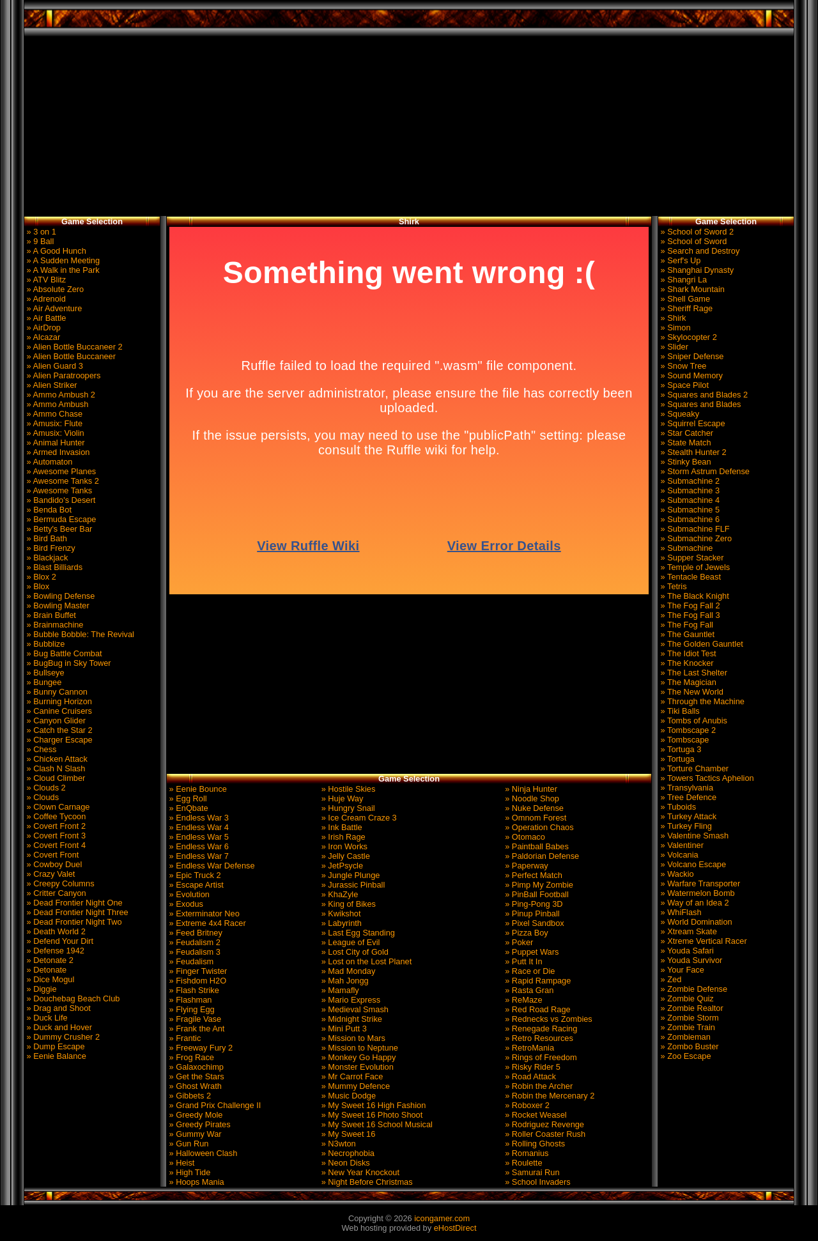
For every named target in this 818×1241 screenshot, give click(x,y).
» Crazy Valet (49, 874)
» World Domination (695, 922)
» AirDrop (42, 327)
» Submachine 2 (689, 481)
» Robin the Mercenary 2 (549, 1095)
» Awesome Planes (60, 471)
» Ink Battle (340, 827)
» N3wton (337, 1143)
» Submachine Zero (695, 538)
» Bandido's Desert (59, 500)
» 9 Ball (39, 241)
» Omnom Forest (535, 817)
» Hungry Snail (347, 808)
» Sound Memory (690, 375)
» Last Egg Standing (357, 932)
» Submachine (685, 548)
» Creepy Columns (59, 883)
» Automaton (48, 461)
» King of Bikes (347, 904)
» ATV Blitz (45, 279)
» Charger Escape (58, 739)
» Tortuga (676, 759)
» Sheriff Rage (685, 308)
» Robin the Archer (538, 1086)
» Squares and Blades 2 (703, 394)
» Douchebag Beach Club (72, 998)
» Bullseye (44, 672)
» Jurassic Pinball (352, 885)
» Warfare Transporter (699, 883)
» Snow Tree (682, 366)
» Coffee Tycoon (55, 816)
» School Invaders (537, 1182)
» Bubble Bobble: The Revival (79, 634)
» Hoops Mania (195, 1182)
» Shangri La (682, 279)
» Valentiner (681, 845)
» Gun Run (187, 1143)
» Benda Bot (48, 509)
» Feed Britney (194, 932)
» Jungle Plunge (349, 875)
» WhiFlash (680, 912)
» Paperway (525, 865)
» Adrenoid (45, 299)
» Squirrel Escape (691, 423)
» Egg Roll (187, 798)
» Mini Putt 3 (343, 1028)
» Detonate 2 (48, 960)
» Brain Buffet (50, 615)
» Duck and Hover (58, 1027)
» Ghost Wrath (194, 1086)
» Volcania (678, 854)
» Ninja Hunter (530, 789)
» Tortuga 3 (679, 749)
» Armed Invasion (56, 452)
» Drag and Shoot (57, 1008)
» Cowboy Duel (53, 864)
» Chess (40, 749)
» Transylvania (685, 787)
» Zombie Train (686, 1027)
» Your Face (681, 970)
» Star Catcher (685, 433)
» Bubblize (44, 644)
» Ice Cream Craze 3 (358, 817)
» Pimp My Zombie (538, 885)
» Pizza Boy (525, 932)
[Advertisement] (409, 126)
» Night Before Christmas (366, 1182)
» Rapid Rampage (537, 980)
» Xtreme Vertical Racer (702, 941)
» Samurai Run (531, 1172)
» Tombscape (683, 739)
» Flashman (189, 1000)
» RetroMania (528, 1047)
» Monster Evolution (356, 1067)
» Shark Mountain (691, 289)
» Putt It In (523, 961)
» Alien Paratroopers (62, 375)
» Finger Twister (197, 971)
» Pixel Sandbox (533, 923)
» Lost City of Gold (354, 952)
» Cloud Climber (54, 778)
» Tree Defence (687, 797)
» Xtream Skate (687, 931)
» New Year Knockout (359, 1172)
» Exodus (185, 904)
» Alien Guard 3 (53, 366)
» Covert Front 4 (55, 845)
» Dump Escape (54, 1046)
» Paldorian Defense (541, 856)
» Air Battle (45, 318)
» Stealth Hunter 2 (692, 452)
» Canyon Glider (55, 720)
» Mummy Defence (354, 1086)
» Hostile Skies (347, 789)
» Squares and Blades (699, 404)
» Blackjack (46, 557)
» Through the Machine (701, 701)
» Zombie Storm (688, 1017)
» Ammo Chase (53, 414)
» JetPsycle (341, 865)
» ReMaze (523, 1000)
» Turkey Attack (687, 816)
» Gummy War (194, 1134)
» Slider (673, 346)
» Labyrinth (340, 923)
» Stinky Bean (684, 461)
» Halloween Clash (202, 1153)
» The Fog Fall (685, 624)
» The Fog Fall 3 (689, 615)
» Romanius (526, 1153)
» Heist (180, 1163)
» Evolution (188, 894)
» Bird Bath (45, 538)
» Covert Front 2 (55, 826)
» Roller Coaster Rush (544, 1134)
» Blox (36, 586)
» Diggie (40, 989)
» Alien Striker (50, 385)
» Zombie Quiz (686, 998)
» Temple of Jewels (694, 567)
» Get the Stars (195, 1076)
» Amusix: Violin (54, 433)
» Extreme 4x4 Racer (206, 923)
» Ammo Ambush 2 (59, 394)
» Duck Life (46, 1017)
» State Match (684, 442)
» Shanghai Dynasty (696, 270)
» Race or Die (529, 971)
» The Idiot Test (687, 653)
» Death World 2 (55, 931)
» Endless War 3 (198, 817)
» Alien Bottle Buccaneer (70, 356)
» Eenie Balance (55, 1056)
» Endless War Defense (211, 865)
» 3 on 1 (40, 231)
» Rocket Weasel (535, 1115)
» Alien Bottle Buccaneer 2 (73, 346)
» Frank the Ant (195, 1028)
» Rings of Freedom (540, 1057)
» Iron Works (343, 846)
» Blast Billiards (53, 567)
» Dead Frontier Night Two (73, 922)
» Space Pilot (683, 385)
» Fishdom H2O (196, 980)
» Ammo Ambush (56, 404)
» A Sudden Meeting (62, 260)
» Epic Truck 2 (194, 875)
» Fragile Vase (194, 1019)
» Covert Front (51, 854)
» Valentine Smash (693, 835)
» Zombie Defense (692, 989)
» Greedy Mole (195, 1115)
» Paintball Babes (536, 846)
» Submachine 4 (689, 500)
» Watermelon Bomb (696, 893)
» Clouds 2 (45, 787)
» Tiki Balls (679, 711)
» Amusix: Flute (53, 423)
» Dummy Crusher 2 (62, 1037)
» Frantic (184, 1038)
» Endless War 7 (198, 856)
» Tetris (672, 586)
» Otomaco (524, 837)
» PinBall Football (536, 894)
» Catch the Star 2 (58, 730)
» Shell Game (684, 299)
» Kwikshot (339, 913)
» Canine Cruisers (58, 711)
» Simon (674, 327)
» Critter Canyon (55, 893)
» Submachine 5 (689, 509)
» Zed (669, 979)
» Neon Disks (344, 1163)
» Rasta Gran (528, 990)
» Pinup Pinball (531, 913)
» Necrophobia (346, 1153)
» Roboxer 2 (526, 1105)
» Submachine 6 (689, 519)
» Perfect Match (532, 875)
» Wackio (676, 874)
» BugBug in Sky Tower (67, 663)
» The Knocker (686, 663)
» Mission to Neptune (358, 1047)
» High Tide (188, 1172)
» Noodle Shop (531, 798)
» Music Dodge (347, 1095)
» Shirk (672, 318)
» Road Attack (529, 1076)
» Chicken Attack (56, 759)
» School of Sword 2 (696, 231)
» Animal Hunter (54, 442)
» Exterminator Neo (203, 913)
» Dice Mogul (49, 979)
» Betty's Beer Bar (58, 529)
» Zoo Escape (684, 1056)
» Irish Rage (342, 837)
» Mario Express (349, 1000)
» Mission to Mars (352, 1038)
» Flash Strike (193, 990)
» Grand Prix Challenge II (214, 1105)
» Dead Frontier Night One (73, 902)
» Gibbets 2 (189, 1095)
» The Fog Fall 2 (689, 605)
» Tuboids (677, 807)
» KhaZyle (338, 894)
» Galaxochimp (195, 1067)
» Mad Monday (347, 971)
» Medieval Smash (354, 1009)
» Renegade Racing (540, 1028)
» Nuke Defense (533, 808)
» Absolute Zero (54, 289)
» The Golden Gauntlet (700, 644)
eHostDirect (455, 1228)
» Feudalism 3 (193, 952)
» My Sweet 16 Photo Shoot (370, 1115)
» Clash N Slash (54, 768)
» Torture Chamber (693, 768)
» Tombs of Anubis (692, 720)
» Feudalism (190, 961)
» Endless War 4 (198, 827)
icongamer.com (442, 1218)
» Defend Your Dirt (58, 941)
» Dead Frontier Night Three (76, 912)
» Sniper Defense (690, 356)
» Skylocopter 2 (687, 337)
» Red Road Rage (537, 1009)
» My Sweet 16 (347, 1134)
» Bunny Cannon (56, 692)
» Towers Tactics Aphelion (706, 778)
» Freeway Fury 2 (200, 1047)
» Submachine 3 (689, 490)
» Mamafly (339, 990)
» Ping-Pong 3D (533, 904)
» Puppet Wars (531, 952)
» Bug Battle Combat (63, 653)
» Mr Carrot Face (351, 1076)
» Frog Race (190, 1057)
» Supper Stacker (690, 557)
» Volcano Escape (692, 864)
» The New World (690, 692)
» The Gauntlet (686, 634)
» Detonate (45, 970)
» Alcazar (42, 337)
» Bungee (42, 682)
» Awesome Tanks (58, 490)
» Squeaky (678, 414)
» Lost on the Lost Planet (365, 961)
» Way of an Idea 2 (693, 902)
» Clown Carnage (56, 807)
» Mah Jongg (344, 980)
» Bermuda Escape (60, 519)
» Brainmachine (53, 624)
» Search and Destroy (698, 251)
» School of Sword (692, 241)
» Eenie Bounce (197, 789)
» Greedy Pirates (199, 1124)
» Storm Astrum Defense (704, 471)
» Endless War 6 (198, 846)
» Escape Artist (195, 885)
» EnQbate (187, 808)
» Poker (518, 942)
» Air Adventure (53, 308)
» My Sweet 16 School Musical (376, 1124)
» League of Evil (349, 942)
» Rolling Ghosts (534, 1143)
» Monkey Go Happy (357, 1057)
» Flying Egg (191, 1009)
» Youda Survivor (690, 960)
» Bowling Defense (59, 596)
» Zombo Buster (688, 1046)
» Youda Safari (686, 950)
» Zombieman (684, 1037)
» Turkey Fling (685, 826)
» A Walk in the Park (62, 270)
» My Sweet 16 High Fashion (372, 1105)
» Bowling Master (56, 605)
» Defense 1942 (54, 950)
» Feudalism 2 (193, 942)
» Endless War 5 (198, 837)
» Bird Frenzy (49, 548)
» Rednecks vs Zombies (547, 1019)
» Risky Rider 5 (531, 1067)
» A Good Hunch (55, 251)
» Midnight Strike (350, 1019)
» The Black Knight (693, 596)
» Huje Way (341, 798)
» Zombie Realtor (690, 1008)
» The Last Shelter (692, 672)
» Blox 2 (40, 577)
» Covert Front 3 (55, 835)
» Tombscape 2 (687, 730)
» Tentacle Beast (689, 577)
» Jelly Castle (344, 856)
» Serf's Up (679, 260)
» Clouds (41, 797)
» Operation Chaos (538, 827)
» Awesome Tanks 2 (61, 481)
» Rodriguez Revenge (543, 1124)
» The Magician (687, 682)
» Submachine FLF (694, 529)
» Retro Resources (538, 1038)
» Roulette (523, 1163)
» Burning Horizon (58, 701)
